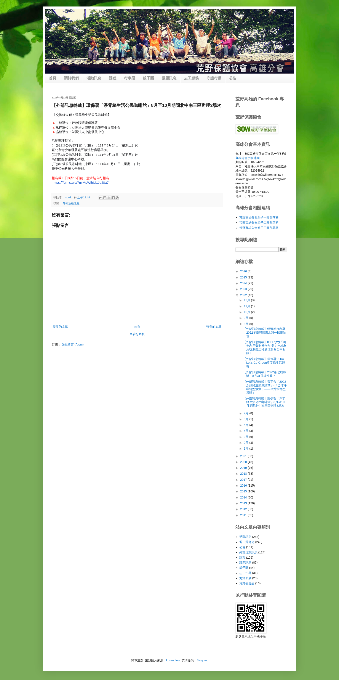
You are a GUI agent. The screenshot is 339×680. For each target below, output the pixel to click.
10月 (247, 312)
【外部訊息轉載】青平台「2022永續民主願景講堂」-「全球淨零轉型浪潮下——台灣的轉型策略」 (265, 387)
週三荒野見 (246, 542)
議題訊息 (169, 78)
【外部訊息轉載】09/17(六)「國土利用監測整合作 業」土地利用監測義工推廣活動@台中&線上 (264, 347)
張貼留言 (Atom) (73, 344)
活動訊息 (93, 78)
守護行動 (214, 78)
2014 (244, 497)
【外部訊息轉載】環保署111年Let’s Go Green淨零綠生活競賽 (264, 362)
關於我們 (71, 78)
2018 (244, 473)
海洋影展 (245, 578)
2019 (244, 467)
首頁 (52, 78)
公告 (233, 78)
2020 (244, 462)
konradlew (173, 660)
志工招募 (245, 573)
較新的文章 (60, 326)
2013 (244, 503)
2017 (244, 479)
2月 (246, 442)
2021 (244, 456)
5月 (246, 425)
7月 (246, 413)
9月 (246, 318)
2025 (244, 277)
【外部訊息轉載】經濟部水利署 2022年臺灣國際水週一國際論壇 (264, 332)
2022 (244, 295)
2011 (244, 515)
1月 (246, 448)
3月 (246, 437)
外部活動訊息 (71, 203)
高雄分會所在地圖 (247, 158)
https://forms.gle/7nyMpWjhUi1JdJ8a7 (81, 182)
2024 (244, 283)
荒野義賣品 (246, 583)
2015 (244, 491)
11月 (247, 306)
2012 (244, 509)
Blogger (202, 660)
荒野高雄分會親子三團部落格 (259, 228)
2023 (244, 289)
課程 (112, 78)
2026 (244, 271)
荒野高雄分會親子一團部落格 (259, 217)
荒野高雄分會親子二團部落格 (259, 222)
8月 (246, 324)
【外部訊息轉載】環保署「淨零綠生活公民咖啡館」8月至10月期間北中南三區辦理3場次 (264, 402)
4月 (246, 430)
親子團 (148, 78)
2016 (244, 485)
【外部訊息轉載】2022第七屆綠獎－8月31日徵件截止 (264, 374)
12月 (247, 300)
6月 (246, 419)
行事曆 (129, 78)
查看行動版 (137, 334)
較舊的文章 (213, 326)
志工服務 (191, 78)
